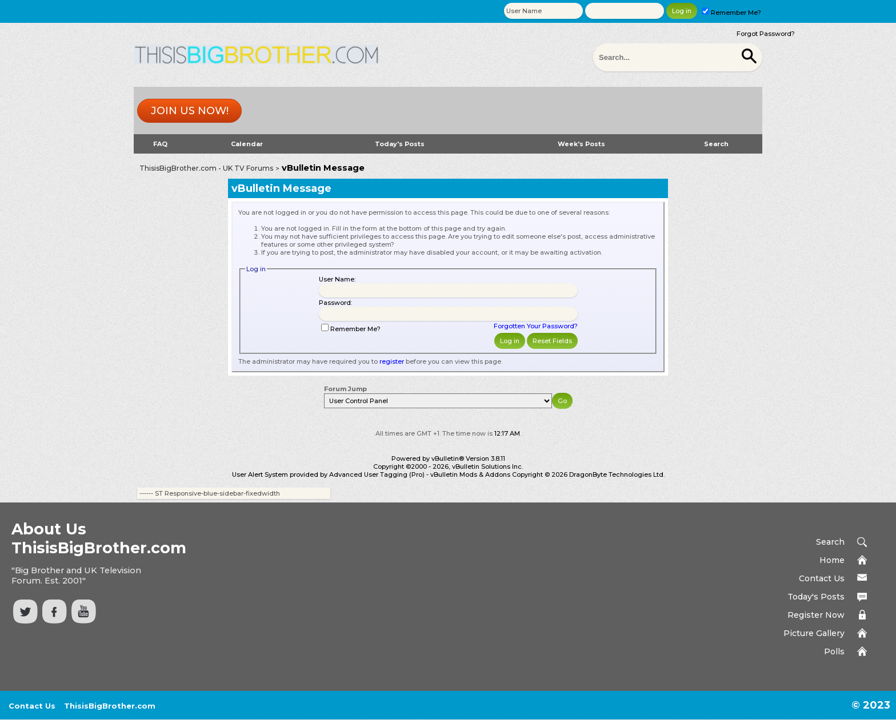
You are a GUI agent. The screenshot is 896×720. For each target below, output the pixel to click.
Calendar (247, 144)
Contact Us (822, 578)
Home (832, 560)
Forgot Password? (766, 34)
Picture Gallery (814, 633)
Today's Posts (400, 144)
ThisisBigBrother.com (109, 705)
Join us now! (190, 110)
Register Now (816, 615)
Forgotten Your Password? (536, 326)
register (391, 361)
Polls (834, 651)
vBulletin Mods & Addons (470, 474)
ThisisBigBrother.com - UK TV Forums (206, 168)
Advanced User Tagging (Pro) (377, 474)
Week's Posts (581, 144)
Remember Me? (731, 13)
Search (716, 144)
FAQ (160, 144)
